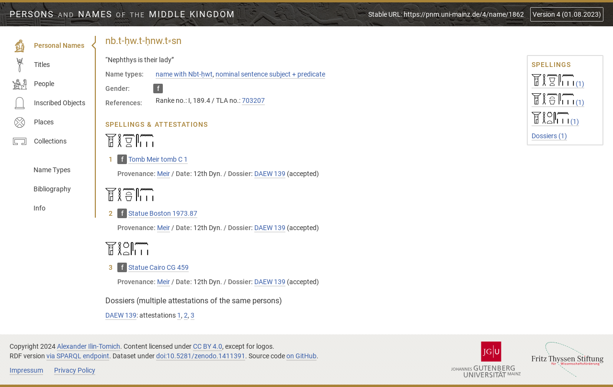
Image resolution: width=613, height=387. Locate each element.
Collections (39, 141)
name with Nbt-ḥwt (184, 74)
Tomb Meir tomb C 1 (158, 159)
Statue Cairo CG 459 (158, 267)
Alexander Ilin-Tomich (88, 346)
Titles (31, 65)
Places (33, 122)
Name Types (52, 170)
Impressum (26, 370)
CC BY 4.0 (207, 346)
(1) (558, 84)
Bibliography (52, 189)
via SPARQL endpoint (77, 356)
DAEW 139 (269, 173)
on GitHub (301, 356)
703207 (253, 100)
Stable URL (446, 14)
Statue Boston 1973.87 (162, 213)
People (33, 84)
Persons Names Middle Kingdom (122, 14)
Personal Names (48, 46)
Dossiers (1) (549, 136)
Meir (163, 173)
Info (39, 208)
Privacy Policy (74, 370)
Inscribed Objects (48, 103)
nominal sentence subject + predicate (270, 74)
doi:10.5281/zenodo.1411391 (200, 356)
